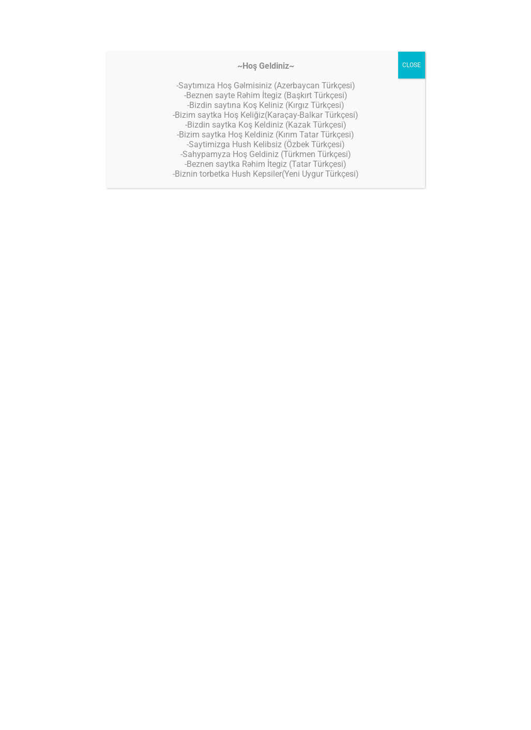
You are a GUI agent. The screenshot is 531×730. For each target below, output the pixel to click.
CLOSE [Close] (411, 65)
